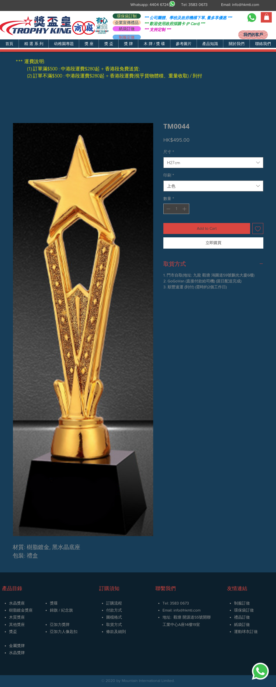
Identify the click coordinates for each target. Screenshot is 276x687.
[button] (33, 43)
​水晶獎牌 (17, 652)
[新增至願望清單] (257, 228)
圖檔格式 (114, 617)
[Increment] (184, 209)
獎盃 (13, 631)
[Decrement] (167, 209)
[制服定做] (127, 37)
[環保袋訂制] (127, 16)
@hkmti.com (190, 610)
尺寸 (168, 151)
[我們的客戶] (253, 34)
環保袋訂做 (244, 610)
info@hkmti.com (245, 4)
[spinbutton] (176, 209)
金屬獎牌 (17, 645)
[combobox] (213, 162)
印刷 (168, 175)
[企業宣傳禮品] (127, 22)
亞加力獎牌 (60, 624)
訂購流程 (114, 603)
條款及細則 (116, 631)
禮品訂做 (242, 617)
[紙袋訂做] (127, 28)
